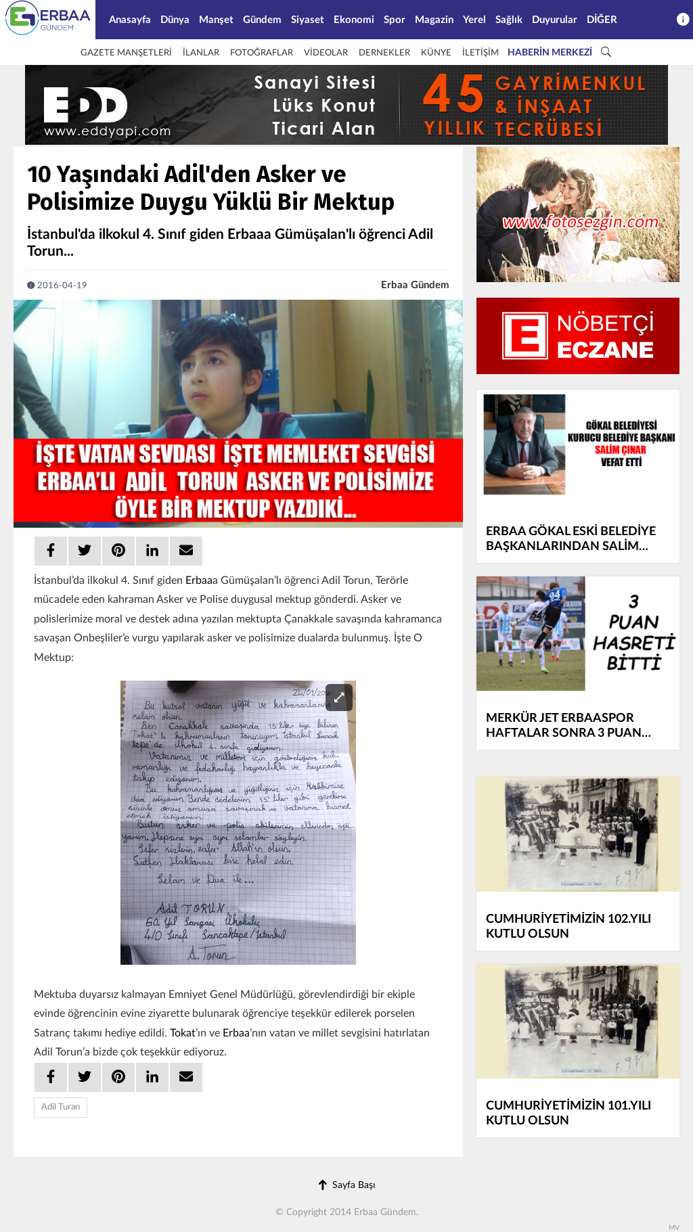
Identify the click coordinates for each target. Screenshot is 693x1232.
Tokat (183, 1033)
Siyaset (307, 20)
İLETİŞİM (480, 53)
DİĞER (602, 20)
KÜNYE (436, 53)
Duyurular (554, 20)
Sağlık (508, 20)
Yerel (474, 20)
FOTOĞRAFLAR (261, 53)
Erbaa (199, 580)
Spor (394, 20)
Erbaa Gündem (415, 285)
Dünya (174, 20)
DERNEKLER (384, 53)
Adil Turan (60, 1107)
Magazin (434, 20)
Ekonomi (354, 20)
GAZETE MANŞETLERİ (126, 53)
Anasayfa (130, 20)
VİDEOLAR (326, 53)
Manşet (216, 20)
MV (674, 1228)
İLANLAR (201, 53)
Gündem (262, 20)
